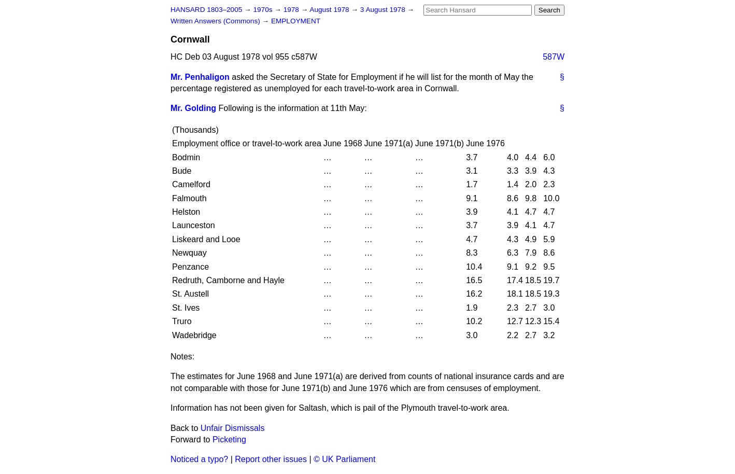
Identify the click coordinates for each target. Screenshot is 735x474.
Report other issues (271, 459)
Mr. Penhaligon (200, 77)
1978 (292, 9)
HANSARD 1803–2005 (206, 9)
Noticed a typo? (199, 459)
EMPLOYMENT (295, 21)
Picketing (229, 439)
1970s (263, 9)
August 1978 (330, 9)
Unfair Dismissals (233, 428)
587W (553, 56)
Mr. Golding (193, 108)
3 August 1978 (383, 9)
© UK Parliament (344, 459)
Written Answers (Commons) (216, 21)
